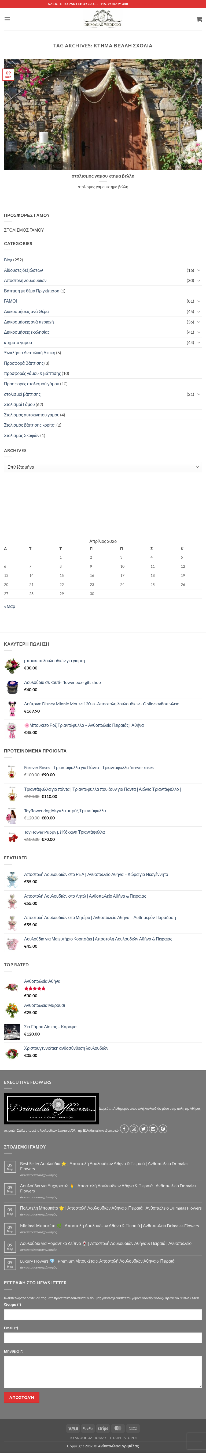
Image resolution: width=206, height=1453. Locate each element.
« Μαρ (9, 606)
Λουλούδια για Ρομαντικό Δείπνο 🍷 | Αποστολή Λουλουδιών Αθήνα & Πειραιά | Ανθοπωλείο (106, 1243)
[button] (7, 19)
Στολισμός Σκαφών (21, 435)
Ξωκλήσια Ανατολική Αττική (29, 352)
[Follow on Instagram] (134, 1128)
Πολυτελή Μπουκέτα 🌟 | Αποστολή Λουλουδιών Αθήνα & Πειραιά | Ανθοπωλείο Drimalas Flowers (111, 1207)
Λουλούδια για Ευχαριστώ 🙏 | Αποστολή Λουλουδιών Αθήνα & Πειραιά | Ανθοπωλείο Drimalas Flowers (108, 1188)
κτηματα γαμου (18, 342)
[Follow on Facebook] (124, 1128)
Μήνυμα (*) (13, 1351)
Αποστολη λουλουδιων (25, 280)
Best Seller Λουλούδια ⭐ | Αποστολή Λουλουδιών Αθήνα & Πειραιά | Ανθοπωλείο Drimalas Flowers (104, 1166)
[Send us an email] (153, 1128)
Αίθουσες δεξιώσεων (23, 270)
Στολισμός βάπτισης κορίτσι (30, 424)
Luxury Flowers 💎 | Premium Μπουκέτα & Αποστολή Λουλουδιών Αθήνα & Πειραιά (97, 1260)
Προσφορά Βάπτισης (23, 363)
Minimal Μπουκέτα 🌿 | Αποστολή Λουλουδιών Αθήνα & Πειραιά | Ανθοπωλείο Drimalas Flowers (109, 1225)
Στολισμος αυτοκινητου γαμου (31, 414)
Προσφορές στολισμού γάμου (31, 383)
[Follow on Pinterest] (163, 1128)
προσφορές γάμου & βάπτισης (32, 373)
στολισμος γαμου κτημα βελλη (103, 176)
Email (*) (11, 1328)
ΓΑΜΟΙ (10, 300)
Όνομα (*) (12, 1304)
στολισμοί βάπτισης (22, 394)
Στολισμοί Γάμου (19, 404)
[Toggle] (199, 270)
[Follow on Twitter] (143, 1128)
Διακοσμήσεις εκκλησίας (27, 331)
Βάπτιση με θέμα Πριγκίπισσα (32, 290)
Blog (8, 259)
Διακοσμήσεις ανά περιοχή (29, 321)
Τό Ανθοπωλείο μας (88, 1438)
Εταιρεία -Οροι (123, 1438)
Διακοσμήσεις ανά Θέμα (26, 311)
